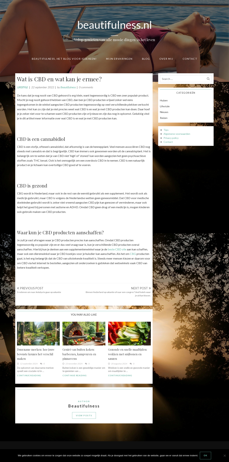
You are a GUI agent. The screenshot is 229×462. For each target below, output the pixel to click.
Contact (190, 58)
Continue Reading (29, 375)
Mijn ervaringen (119, 58)
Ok (205, 455)
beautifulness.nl (114, 24)
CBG (133, 253)
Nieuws (164, 111)
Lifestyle (22, 87)
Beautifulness (68, 87)
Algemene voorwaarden (177, 133)
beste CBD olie (117, 249)
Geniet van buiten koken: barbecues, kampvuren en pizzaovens (79, 354)
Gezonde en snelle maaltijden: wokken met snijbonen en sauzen (127, 354)
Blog (146, 58)
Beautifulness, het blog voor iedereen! (64, 58)
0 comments (86, 87)
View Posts (84, 415)
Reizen (163, 117)
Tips (166, 129)
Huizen (164, 100)
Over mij (166, 58)
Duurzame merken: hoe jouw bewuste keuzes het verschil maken (35, 354)
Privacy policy (171, 137)
